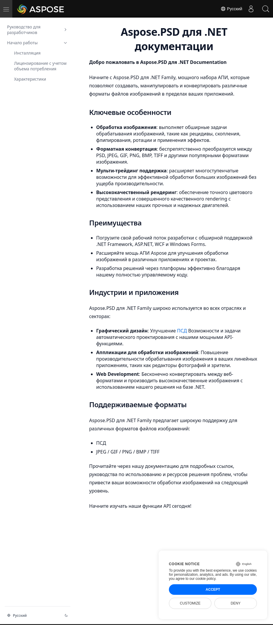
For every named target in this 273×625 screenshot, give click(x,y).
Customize (190, 603)
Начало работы (37, 42)
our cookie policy (202, 579)
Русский (231, 8)
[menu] (6, 9)
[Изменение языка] (32, 615)
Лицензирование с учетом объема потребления (40, 66)
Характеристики (30, 79)
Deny (235, 603)
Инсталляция (27, 53)
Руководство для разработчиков (37, 29)
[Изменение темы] (66, 615)
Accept (213, 589)
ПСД (182, 330)
